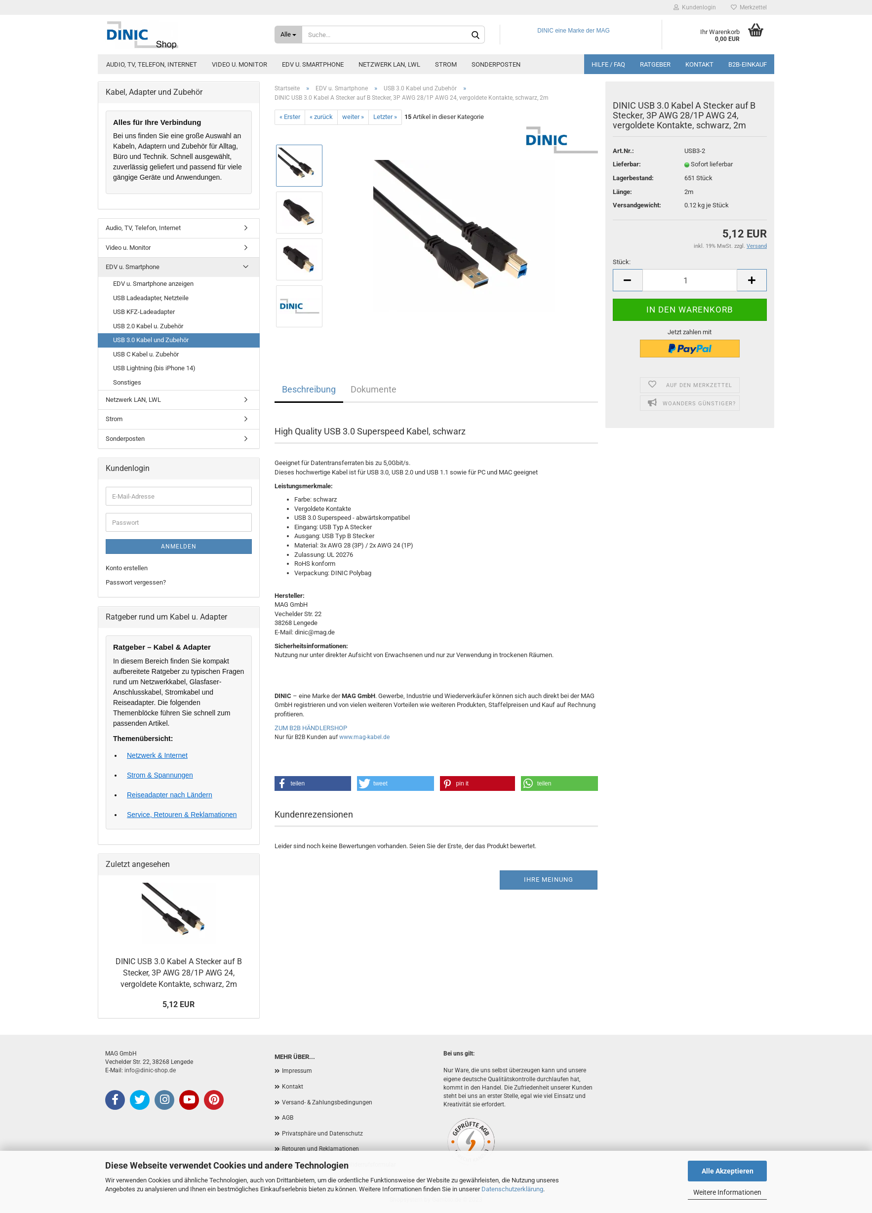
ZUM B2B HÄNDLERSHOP (311, 728)
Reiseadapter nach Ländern (169, 795)
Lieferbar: (627, 164)
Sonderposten (496, 64)
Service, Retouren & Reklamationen (182, 815)
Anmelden (179, 546)
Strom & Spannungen (160, 775)
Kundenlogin (695, 7)
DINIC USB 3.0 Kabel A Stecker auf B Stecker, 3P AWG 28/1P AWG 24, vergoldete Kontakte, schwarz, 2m (179, 973)
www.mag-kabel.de (364, 737)
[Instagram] (164, 1100)
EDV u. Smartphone (313, 64)
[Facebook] (115, 1100)
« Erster (289, 116)
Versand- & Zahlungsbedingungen (327, 1102)
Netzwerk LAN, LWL (389, 64)
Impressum (297, 1070)
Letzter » (385, 116)
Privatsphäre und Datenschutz (322, 1133)
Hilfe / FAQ (608, 64)
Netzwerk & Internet (157, 755)
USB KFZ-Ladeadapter (144, 311)
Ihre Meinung (548, 879)
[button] (313, 783)
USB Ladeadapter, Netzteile (151, 298)
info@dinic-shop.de (150, 1070)
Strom (446, 64)
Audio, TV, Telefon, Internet (151, 64)
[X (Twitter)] (140, 1100)
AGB (287, 1117)
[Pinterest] (214, 1100)
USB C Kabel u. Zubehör (146, 354)
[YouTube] (189, 1100)
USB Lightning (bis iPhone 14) (154, 368)
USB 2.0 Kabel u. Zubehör (148, 326)
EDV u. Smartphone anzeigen (153, 283)
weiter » (353, 116)
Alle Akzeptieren (727, 1171)
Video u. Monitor (239, 64)
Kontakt (699, 64)
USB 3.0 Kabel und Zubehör (151, 340)
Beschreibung (309, 389)
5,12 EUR (178, 1004)
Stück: (622, 262)
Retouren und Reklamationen (320, 1148)
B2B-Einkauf (747, 64)
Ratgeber (655, 64)
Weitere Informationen (727, 1192)
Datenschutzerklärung (512, 1189)
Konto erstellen (127, 568)
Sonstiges (127, 382)
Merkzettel (749, 7)
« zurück (321, 116)
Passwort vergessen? (136, 582)
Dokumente (373, 389)
